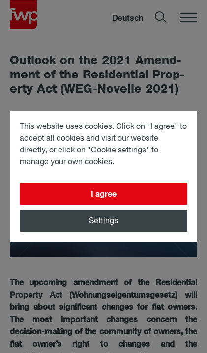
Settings (103, 221)
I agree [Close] (104, 194)
